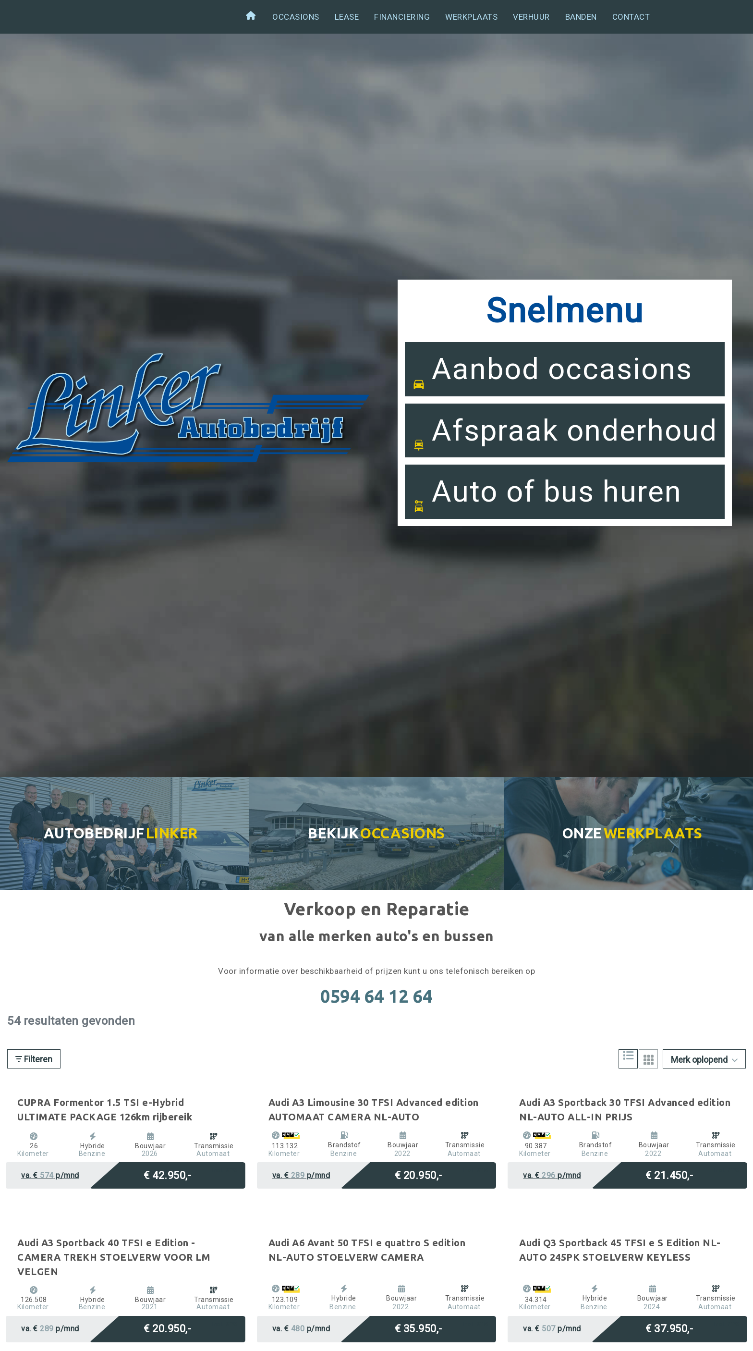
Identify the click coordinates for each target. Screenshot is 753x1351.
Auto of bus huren (547, 503)
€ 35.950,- (418, 1328)
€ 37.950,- (669, 1328)
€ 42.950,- (167, 1174)
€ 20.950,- (418, 1174)
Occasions (295, 17)
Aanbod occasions (552, 380)
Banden (581, 17)
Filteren (33, 1059)
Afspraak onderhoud (564, 442)
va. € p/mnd (50, 1175)
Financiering (402, 17)
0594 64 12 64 (376, 996)
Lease (347, 17)
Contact (631, 17)
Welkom (251, 17)
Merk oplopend (704, 1060)
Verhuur (531, 17)
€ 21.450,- (669, 1174)
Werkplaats (471, 17)
